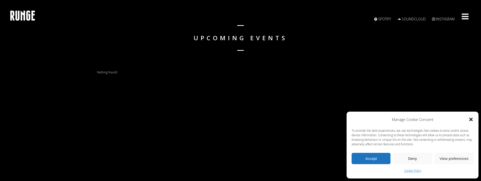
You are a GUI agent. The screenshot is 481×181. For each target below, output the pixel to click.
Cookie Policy (412, 170)
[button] (470, 119)
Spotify (382, 19)
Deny (412, 158)
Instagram (443, 19)
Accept (371, 158)
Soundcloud (411, 19)
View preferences (454, 158)
